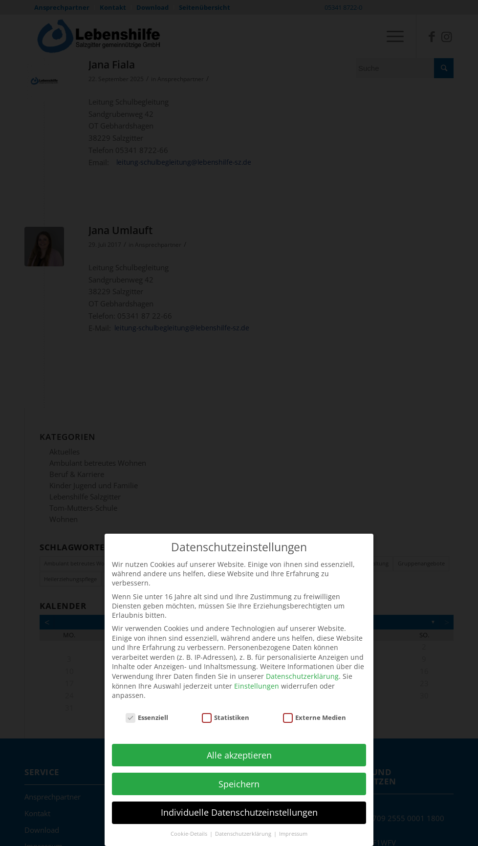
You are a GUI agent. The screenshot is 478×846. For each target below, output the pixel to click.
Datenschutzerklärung (302, 667)
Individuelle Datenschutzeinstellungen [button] (239, 803)
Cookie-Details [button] (190, 825)
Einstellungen (256, 676)
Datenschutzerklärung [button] (244, 825)
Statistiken (226, 708)
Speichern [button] (239, 775)
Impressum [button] (293, 825)
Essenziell (147, 708)
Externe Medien (315, 708)
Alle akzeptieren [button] (239, 746)
